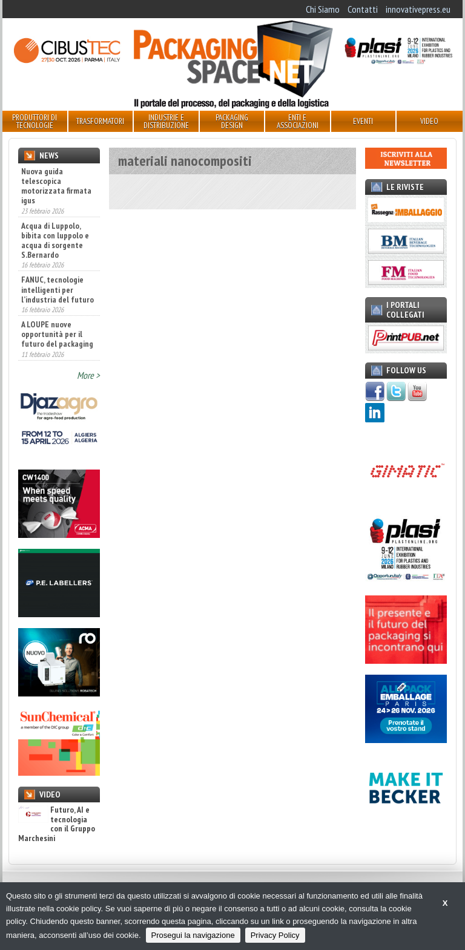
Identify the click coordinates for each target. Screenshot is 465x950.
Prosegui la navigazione (193, 935)
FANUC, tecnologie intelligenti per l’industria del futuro (57, 289)
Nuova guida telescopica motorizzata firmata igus (56, 185)
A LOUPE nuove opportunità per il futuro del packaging (57, 334)
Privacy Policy (275, 935)
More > (88, 375)
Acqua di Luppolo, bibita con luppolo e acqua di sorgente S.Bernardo (55, 240)
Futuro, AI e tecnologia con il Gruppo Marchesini (56, 824)
